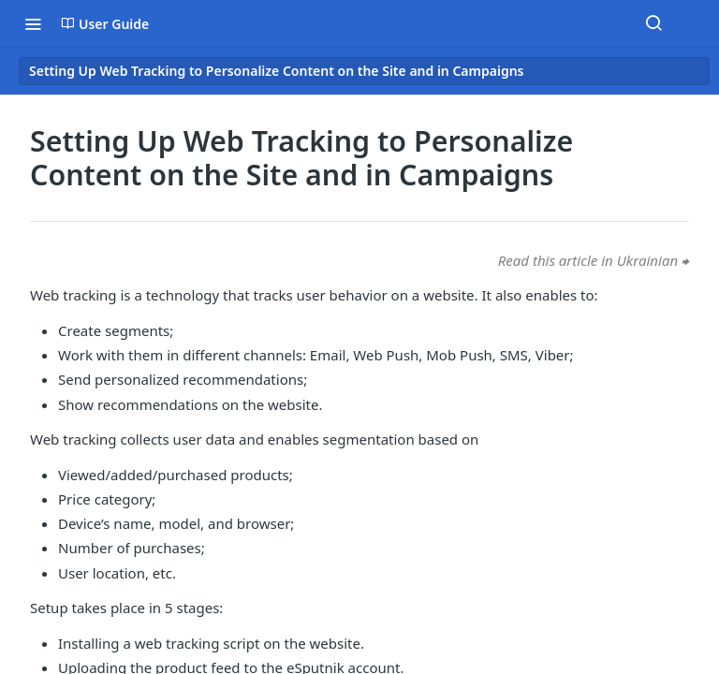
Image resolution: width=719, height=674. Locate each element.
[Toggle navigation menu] (33, 23)
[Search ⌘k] (653, 23)
